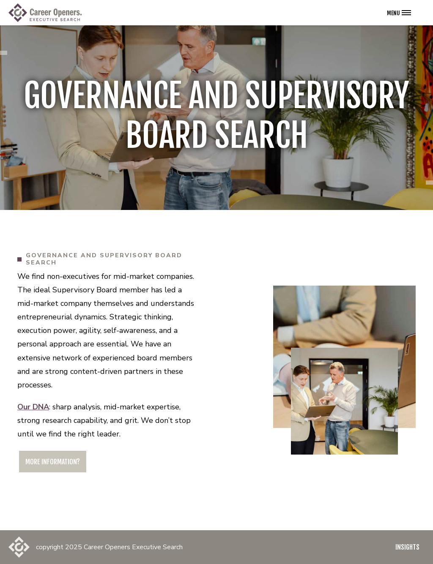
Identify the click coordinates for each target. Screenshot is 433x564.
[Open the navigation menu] (399, 12)
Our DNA (33, 407)
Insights (407, 547)
